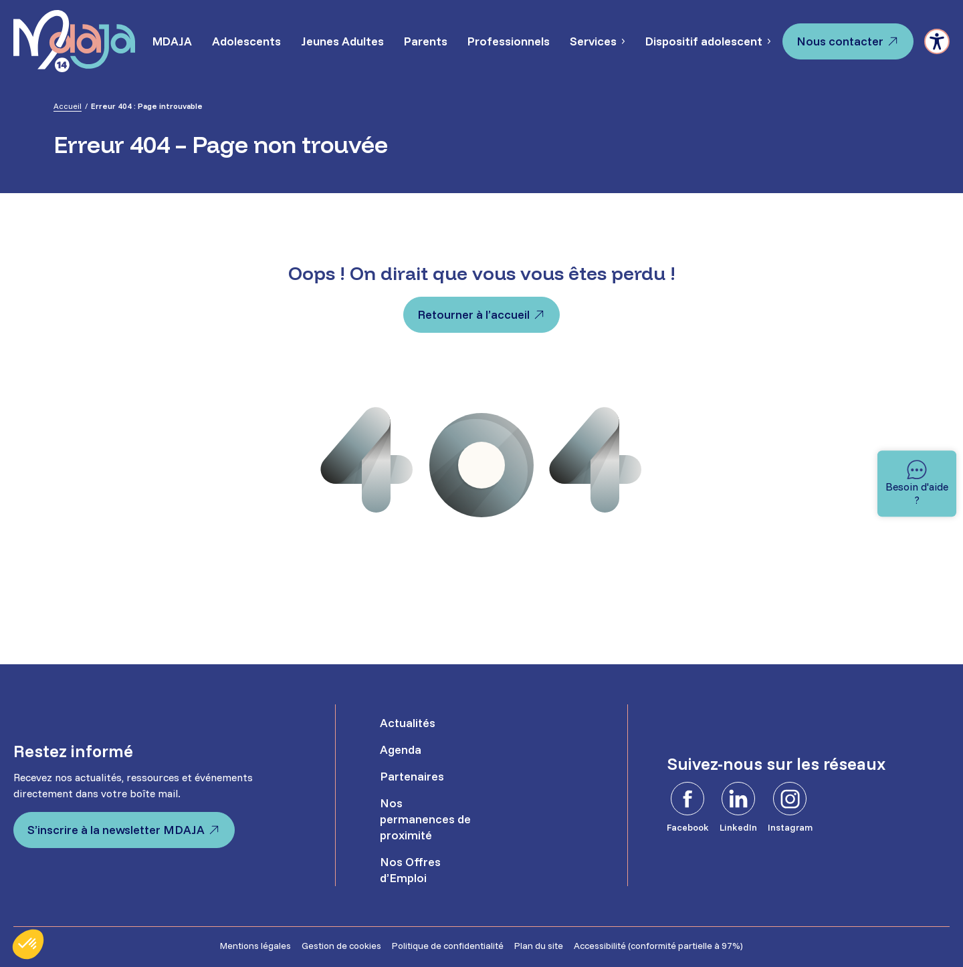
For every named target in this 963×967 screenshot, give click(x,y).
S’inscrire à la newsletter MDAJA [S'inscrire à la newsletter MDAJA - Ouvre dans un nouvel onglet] (116, 829)
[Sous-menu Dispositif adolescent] (768, 41)
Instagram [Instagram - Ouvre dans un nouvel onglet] (790, 827)
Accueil (68, 106)
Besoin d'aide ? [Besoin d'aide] (916, 493)
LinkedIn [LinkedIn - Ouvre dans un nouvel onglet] (738, 827)
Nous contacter (839, 41)
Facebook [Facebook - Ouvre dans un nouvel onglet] (688, 827)
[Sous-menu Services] (622, 41)
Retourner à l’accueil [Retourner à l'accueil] (473, 314)
